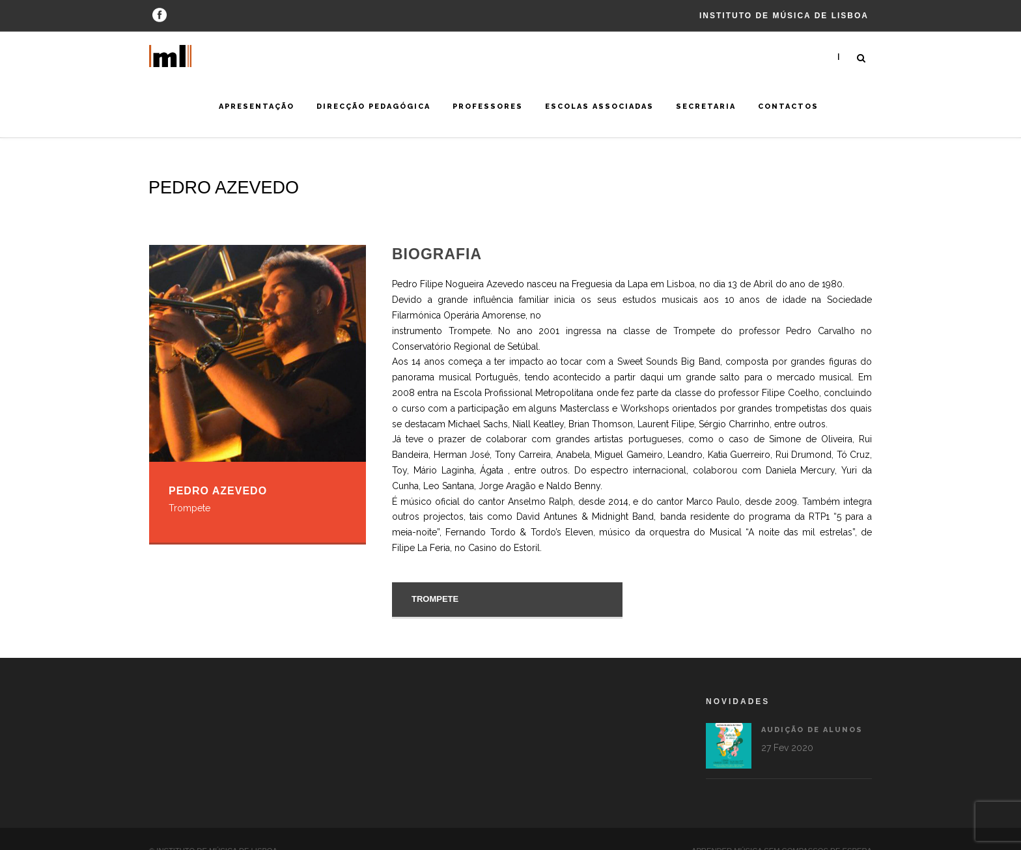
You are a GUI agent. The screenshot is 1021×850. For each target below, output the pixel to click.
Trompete (435, 599)
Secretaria (706, 106)
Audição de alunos (756, 730)
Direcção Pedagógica (373, 106)
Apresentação (256, 106)
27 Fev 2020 (732, 748)
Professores (488, 106)
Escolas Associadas (599, 106)
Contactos (788, 106)
